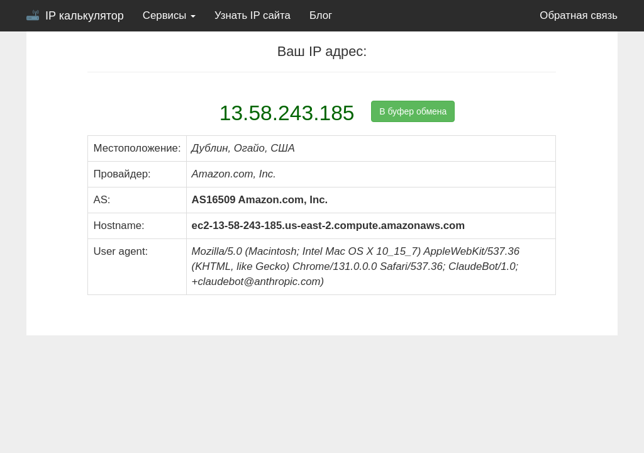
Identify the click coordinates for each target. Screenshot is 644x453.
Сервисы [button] (169, 15)
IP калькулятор (75, 15)
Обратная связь (579, 15)
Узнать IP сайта (252, 15)
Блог (320, 15)
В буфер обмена (413, 111)
